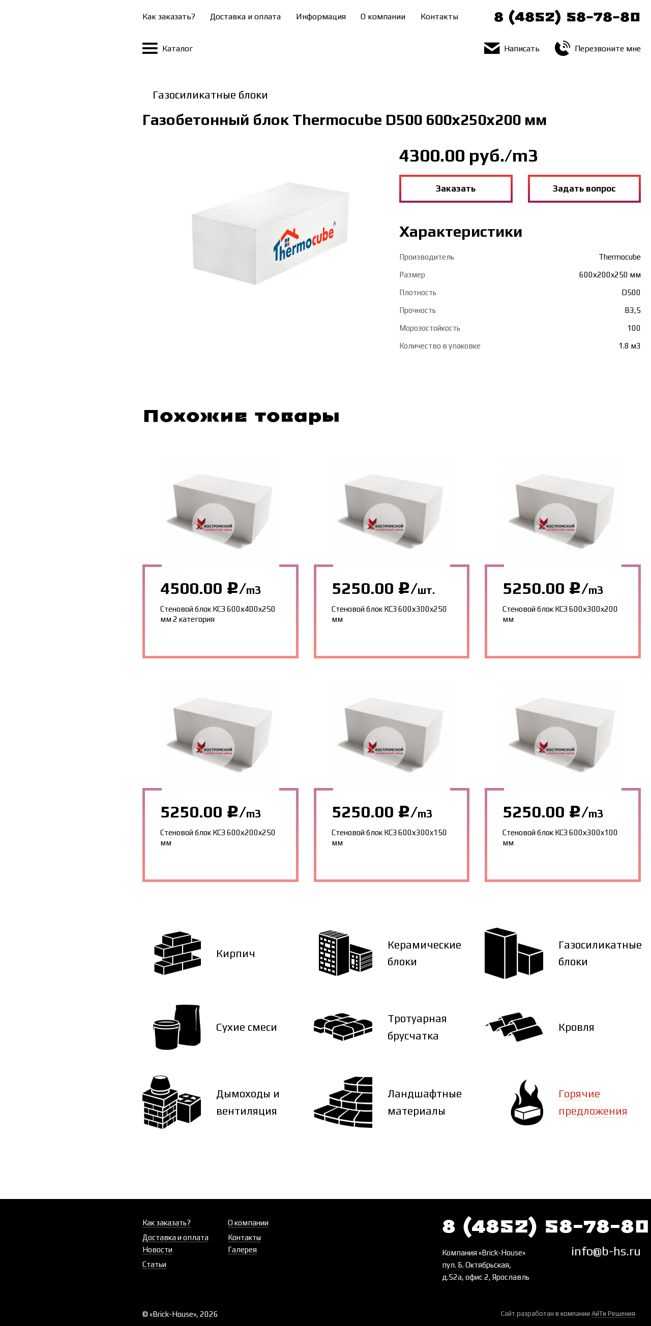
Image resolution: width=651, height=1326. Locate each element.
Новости (157, 1249)
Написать (512, 48)
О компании (383, 16)
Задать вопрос (584, 188)
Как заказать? (168, 16)
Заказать (456, 188)
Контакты (439, 16)
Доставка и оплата (245, 16)
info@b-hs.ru (606, 1251)
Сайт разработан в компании (568, 1314)
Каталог (167, 48)
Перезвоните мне (598, 48)
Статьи (154, 1264)
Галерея (242, 1249)
